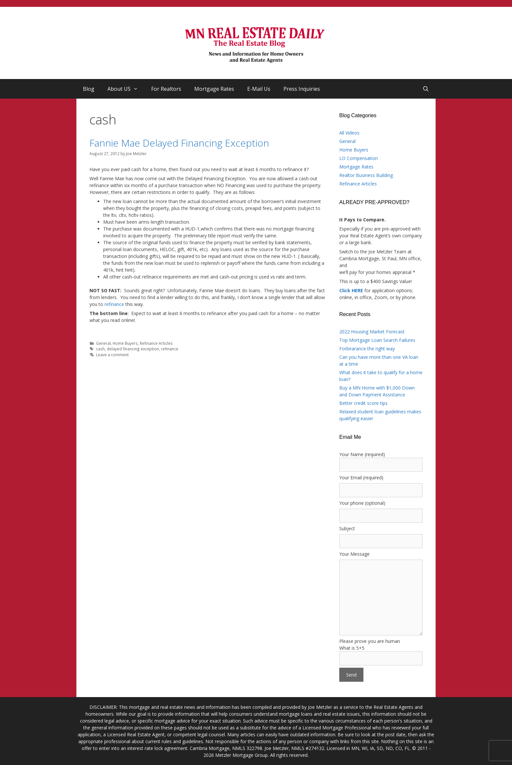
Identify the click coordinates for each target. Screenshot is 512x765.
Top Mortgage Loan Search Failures (377, 340)
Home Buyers (125, 343)
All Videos (349, 133)
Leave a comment (112, 354)
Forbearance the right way (367, 348)
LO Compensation (358, 158)
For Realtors (166, 88)
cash (100, 348)
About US (126, 89)
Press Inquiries (301, 88)
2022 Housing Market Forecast (372, 331)
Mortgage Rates (214, 88)
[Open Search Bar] (426, 89)
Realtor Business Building (366, 175)
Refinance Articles (156, 343)
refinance (113, 304)
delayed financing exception (133, 348)
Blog (88, 88)
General (103, 343)
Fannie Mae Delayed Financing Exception (179, 143)
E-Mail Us (258, 88)
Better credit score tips (363, 403)
